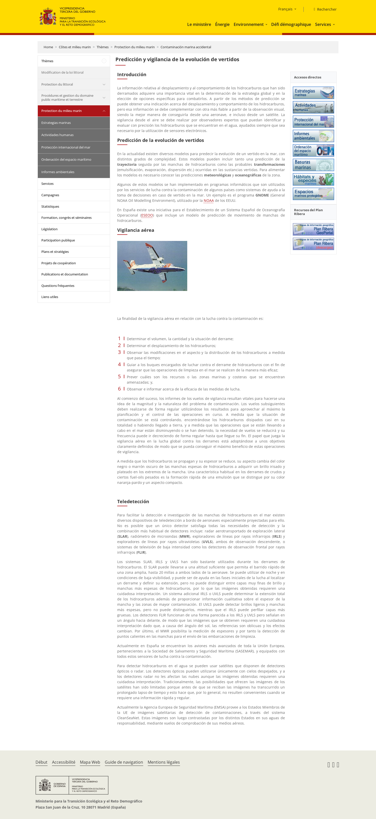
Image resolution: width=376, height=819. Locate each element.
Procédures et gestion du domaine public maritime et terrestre (67, 97)
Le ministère (199, 24)
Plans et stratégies (55, 251)
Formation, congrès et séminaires (66, 217)
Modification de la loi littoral (62, 72)
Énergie (222, 24)
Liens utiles (49, 296)
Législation (49, 229)
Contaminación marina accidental (186, 47)
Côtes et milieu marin (75, 47)
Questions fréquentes (57, 285)
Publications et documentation (64, 274)
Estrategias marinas (56, 122)
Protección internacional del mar (65, 147)
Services (323, 24)
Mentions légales (164, 762)
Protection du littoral (57, 84)
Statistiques (50, 206)
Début (41, 762)
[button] (267, 24)
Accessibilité (63, 762)
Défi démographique (291, 24)
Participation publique (58, 240)
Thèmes (103, 47)
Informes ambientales (57, 172)
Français (285, 9)
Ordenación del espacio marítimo (66, 159)
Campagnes (50, 195)
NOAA (209, 200)
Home (48, 47)
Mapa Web (90, 762)
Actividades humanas (57, 135)
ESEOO (147, 215)
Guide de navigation (124, 762)
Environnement (249, 24)
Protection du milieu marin (134, 47)
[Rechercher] (323, 9)
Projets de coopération (58, 263)
